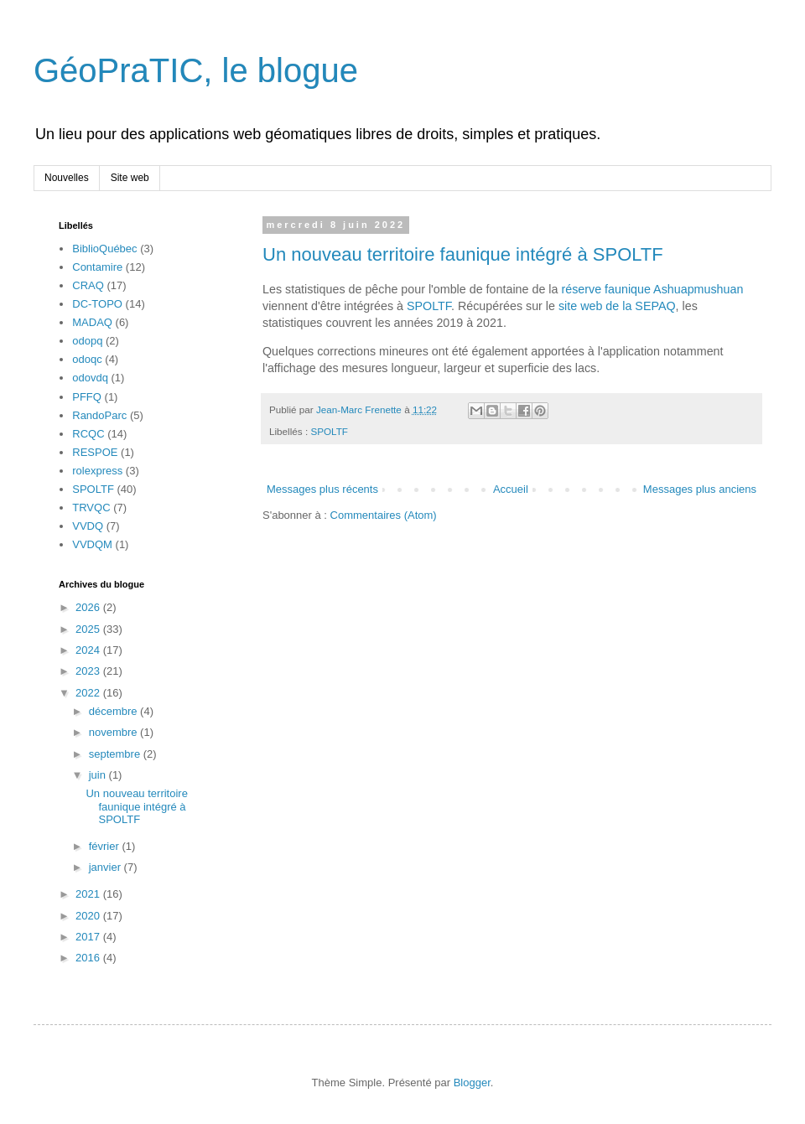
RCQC (88, 433)
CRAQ (88, 285)
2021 (89, 894)
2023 (89, 671)
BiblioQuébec (104, 248)
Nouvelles (66, 178)
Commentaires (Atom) (383, 515)
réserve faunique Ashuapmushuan (652, 289)
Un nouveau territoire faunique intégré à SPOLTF (462, 254)
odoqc (86, 359)
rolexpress (97, 470)
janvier (106, 867)
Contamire (97, 267)
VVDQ (87, 526)
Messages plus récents (322, 489)
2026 (89, 607)
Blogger (472, 1082)
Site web (130, 178)
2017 (89, 936)
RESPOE (94, 452)
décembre (114, 711)
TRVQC (91, 507)
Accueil (510, 489)
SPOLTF (429, 306)
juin (99, 775)
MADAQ (92, 322)
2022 (89, 692)
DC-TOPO (97, 304)
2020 (89, 915)
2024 (89, 650)
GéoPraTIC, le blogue (196, 70)
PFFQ (86, 397)
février (105, 846)
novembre (114, 732)
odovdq (90, 377)
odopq (87, 340)
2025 (89, 629)
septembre (116, 754)
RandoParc (99, 415)
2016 (89, 957)
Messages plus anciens (699, 489)
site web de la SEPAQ (617, 306)
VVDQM (92, 544)
